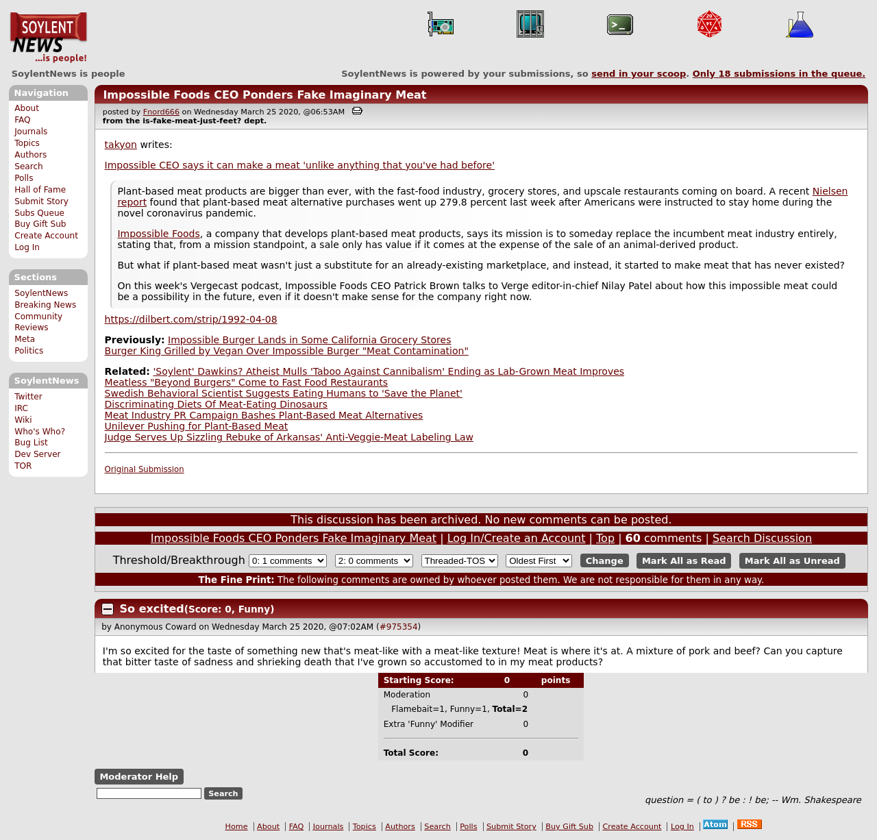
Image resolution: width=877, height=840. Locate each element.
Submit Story (41, 201)
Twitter (28, 397)
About (26, 108)
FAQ (22, 120)
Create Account (46, 235)
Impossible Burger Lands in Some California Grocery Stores (309, 339)
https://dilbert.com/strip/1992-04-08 (191, 319)
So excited (152, 608)
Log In (27, 247)
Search (28, 166)
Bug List (31, 442)
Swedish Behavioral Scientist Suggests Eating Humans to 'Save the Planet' (283, 393)
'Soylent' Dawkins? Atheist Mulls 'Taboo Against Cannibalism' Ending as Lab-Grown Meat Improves (388, 371)
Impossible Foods (158, 233)
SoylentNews (48, 37)
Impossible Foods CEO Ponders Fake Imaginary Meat (264, 94)
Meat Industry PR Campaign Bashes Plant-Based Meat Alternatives (264, 415)
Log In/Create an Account (516, 538)
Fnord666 (161, 112)
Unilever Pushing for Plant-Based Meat (196, 426)
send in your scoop (638, 74)
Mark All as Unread (792, 561)
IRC (21, 408)
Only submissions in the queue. (779, 74)
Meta (24, 339)
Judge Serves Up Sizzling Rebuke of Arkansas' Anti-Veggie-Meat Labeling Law (289, 437)
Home (236, 826)
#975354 (399, 627)
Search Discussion (762, 538)
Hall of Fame (40, 190)
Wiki (23, 420)
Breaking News (45, 305)
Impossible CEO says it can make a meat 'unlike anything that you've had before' (300, 165)
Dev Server (37, 454)
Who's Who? (39, 431)
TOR (23, 466)
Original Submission (144, 469)
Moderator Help (138, 776)
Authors (30, 155)
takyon (121, 144)
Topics (27, 143)
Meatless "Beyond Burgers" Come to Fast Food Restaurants (246, 382)
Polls (23, 178)
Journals (30, 131)
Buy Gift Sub (40, 224)
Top (605, 538)
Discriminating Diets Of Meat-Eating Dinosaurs (216, 404)
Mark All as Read (684, 561)
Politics (28, 351)
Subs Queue (39, 213)
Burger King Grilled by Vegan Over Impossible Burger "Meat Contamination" (287, 350)
